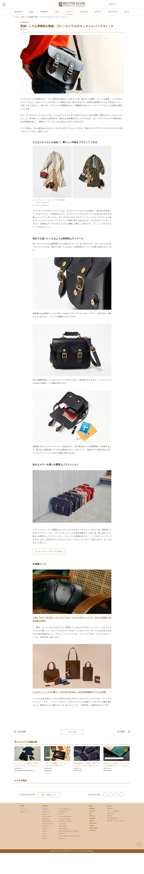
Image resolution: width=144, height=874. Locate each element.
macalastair (62, 824)
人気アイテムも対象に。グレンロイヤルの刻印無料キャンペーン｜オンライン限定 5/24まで (117, 765)
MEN (90, 806)
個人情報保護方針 (112, 818)
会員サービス (24, 811)
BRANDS (18, 11)
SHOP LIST (113, 11)
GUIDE (91, 826)
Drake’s (44, 838)
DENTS (44, 836)
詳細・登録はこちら (48, 795)
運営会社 (110, 806)
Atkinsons (45, 809)
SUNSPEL (62, 833)
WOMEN (92, 808)
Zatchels (61, 838)
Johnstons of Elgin (65, 819)
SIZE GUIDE (93, 828)
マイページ (23, 809)
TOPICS (69, 11)
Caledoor (45, 826)
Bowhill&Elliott (47, 821)
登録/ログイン (113, 4)
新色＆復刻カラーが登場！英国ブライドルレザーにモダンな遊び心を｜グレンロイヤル (87, 765)
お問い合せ (110, 813)
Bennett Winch (47, 816)
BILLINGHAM (18, 770)
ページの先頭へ (139, 844)
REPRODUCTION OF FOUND (68, 831)
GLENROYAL (24, 22)
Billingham (45, 819)
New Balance (63, 826)
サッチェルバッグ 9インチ (45, 200)
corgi (44, 833)
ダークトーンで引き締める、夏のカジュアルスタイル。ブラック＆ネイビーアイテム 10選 (27, 765)
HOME (22, 806)
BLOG (127, 11)
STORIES (84, 11)
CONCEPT (92, 830)
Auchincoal (46, 811)
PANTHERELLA (64, 828)
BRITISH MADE (29, 770)
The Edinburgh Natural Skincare (69, 836)
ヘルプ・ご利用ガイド (114, 811)
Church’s (45, 828)
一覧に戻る (72, 732)
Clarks (44, 831)
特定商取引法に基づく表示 (115, 821)
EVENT (98, 11)
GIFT (57, 11)
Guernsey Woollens (65, 816)
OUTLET (92, 811)
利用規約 (110, 816)
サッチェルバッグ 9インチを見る (49, 551)
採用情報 (110, 808)
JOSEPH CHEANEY (65, 821)
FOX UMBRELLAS (65, 809)
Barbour (45, 814)
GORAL (61, 814)
